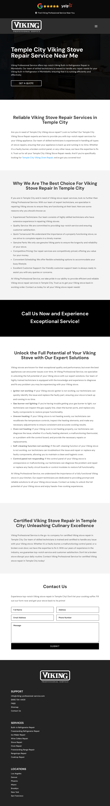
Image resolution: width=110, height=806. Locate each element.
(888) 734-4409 (18, 700)
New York (15, 793)
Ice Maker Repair (18, 735)
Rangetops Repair (18, 754)
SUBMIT (55, 646)
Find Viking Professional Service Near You (56, 13)
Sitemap (14, 708)
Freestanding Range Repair (22, 750)
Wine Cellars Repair (19, 739)
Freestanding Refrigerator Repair (25, 732)
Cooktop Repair (18, 758)
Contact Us (16, 711)
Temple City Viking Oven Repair (37, 158)
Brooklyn (14, 789)
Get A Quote (26, 83)
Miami (13, 785)
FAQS (13, 704)
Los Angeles (16, 774)
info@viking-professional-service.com (28, 696)
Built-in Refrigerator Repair (23, 728)
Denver (14, 778)
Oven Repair (16, 746)
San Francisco (17, 796)
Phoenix (14, 781)
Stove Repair (16, 743)
